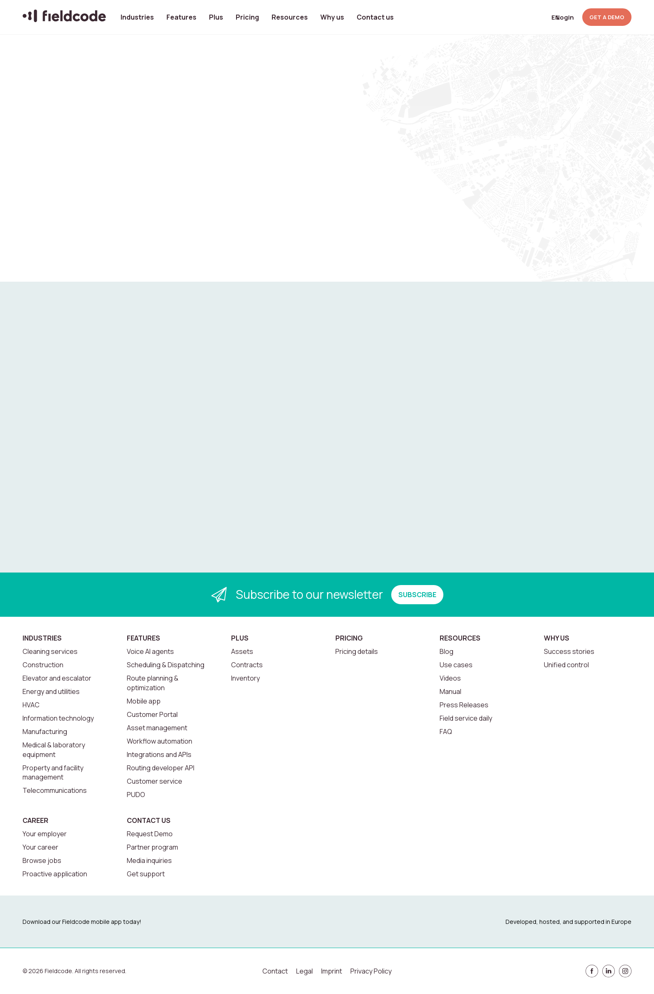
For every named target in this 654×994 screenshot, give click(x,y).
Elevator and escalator (57, 678)
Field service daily (466, 718)
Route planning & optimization (153, 683)
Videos (450, 678)
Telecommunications (55, 790)
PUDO (136, 794)
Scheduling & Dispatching (165, 664)
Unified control (566, 664)
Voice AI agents (150, 651)
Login (565, 17)
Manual (450, 691)
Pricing (247, 17)
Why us (332, 17)
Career (35, 820)
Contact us (375, 17)
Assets (242, 651)
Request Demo (150, 833)
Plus (216, 17)
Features (181, 17)
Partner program (152, 847)
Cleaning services (50, 651)
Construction (43, 664)
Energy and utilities (51, 691)
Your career (40, 847)
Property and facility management (53, 772)
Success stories (569, 651)
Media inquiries (149, 860)
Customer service (154, 781)
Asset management (157, 727)
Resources (290, 17)
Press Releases (464, 704)
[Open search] (522, 17)
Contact (275, 971)
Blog (446, 651)
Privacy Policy (371, 971)
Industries (137, 17)
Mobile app (144, 701)
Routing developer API (160, 767)
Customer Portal (152, 714)
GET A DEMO (606, 17)
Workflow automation (159, 741)
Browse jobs (42, 860)
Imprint (331, 971)
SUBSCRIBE (417, 594)
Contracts (247, 664)
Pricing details (356, 651)
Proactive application (55, 873)
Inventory (245, 678)
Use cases (456, 664)
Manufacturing (45, 731)
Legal (304, 971)
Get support (146, 873)
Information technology (58, 718)
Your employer (45, 833)
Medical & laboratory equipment (54, 749)
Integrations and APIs (159, 754)
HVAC (31, 704)
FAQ (446, 731)
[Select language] (542, 17)
